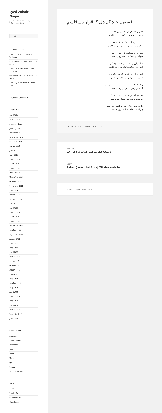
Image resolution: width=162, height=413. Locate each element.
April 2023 (13, 208)
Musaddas (13, 345)
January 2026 (15, 128)
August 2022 (14, 239)
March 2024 (14, 195)
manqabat (13, 336)
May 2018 (13, 301)
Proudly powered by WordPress (80, 189)
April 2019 (13, 292)
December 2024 (15, 172)
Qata (11, 362)
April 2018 (13, 305)
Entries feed (14, 393)
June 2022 (13, 243)
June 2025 (13, 155)
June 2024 (13, 190)
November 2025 (16, 137)
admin (87, 126)
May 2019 (13, 287)
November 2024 (16, 177)
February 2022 (15, 261)
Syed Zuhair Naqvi (19, 13)
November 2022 (16, 225)
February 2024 (15, 199)
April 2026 (13, 115)
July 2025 (13, 150)
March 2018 (14, 309)
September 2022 (16, 234)
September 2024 (16, 186)
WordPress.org (15, 402)
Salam (12, 367)
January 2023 (15, 221)
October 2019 (15, 283)
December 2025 (15, 133)
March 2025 (14, 159)
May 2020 (13, 278)
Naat (11, 349)
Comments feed (15, 397)
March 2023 (14, 212)
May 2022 (13, 247)
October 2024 (15, 181)
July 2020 (13, 274)
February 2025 (15, 164)
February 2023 (15, 216)
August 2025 (14, 146)
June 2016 (13, 318)
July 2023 (13, 203)
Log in (12, 388)
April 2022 (13, 252)
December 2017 (15, 314)
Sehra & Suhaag (16, 371)
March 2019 (14, 296)
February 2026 (15, 124)
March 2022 (14, 256)
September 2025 (16, 141)
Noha (11, 358)
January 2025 (15, 168)
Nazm (11, 353)
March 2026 (14, 119)
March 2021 (14, 270)
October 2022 (15, 230)
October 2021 (15, 265)
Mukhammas (15, 340)
